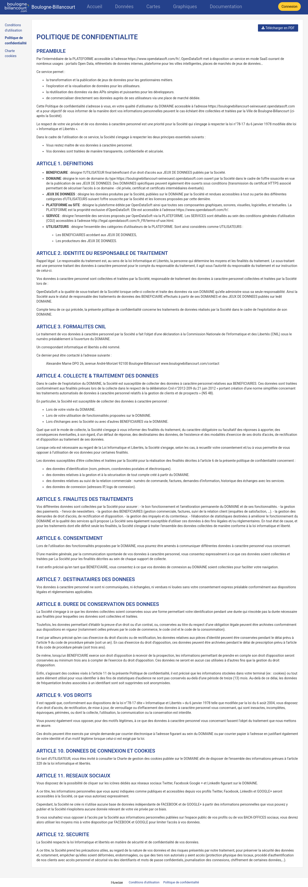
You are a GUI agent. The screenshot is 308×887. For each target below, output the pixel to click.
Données (124, 6)
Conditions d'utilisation (144, 882)
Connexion (289, 6)
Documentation (226, 6)
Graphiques (185, 6)
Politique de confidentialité (181, 882)
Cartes (153, 6)
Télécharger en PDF (278, 28)
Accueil (94, 6)
